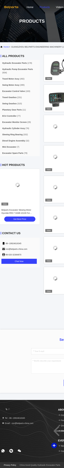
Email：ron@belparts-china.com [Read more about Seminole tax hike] (17, 423)
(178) (17, 63)
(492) (13, 79)
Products (45, 7)
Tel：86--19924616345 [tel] (13, 418)
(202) (15, 134)
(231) (12, 97)
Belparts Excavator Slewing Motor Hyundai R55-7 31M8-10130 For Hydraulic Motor (16, 213)
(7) (10, 147)
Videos (60, 7)
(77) (11, 116)
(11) (14, 110)
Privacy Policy (10, 465)
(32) (15, 141)
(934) (17, 71)
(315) (12, 103)
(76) (15, 128)
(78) (14, 153)
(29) (16, 122)
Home (30, 7)
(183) (16, 91)
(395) (13, 85)
